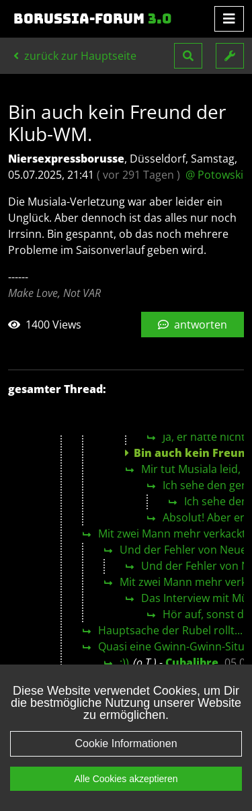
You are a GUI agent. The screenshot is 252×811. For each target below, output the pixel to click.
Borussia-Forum (92, 19)
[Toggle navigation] (229, 19)
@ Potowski (214, 174)
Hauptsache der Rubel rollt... (170, 630)
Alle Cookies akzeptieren (125, 793)
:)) (124, 662)
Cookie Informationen (126, 758)
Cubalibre (191, 662)
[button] (188, 56)
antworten (192, 324)
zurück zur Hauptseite (74, 55)
